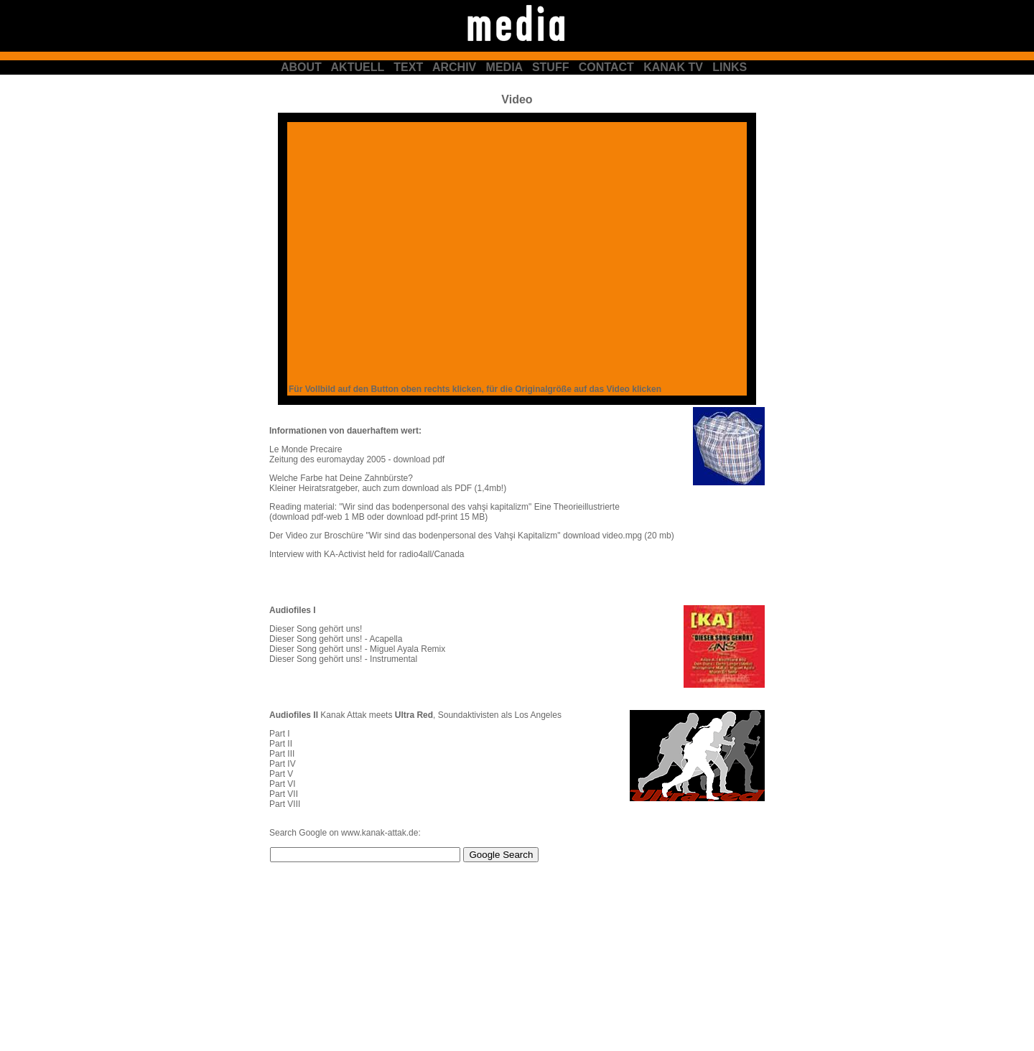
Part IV (282, 764)
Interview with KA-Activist (317, 554)
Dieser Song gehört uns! (315, 629)
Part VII (283, 794)
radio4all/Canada (432, 554)
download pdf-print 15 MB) (437, 517)
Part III (281, 754)
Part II (280, 744)
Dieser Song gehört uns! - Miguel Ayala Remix (357, 649)
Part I (279, 734)
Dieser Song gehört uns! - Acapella (335, 639)
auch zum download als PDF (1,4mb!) (433, 488)
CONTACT (606, 67)
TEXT (408, 67)
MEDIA (504, 67)
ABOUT (301, 67)
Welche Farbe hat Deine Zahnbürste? (341, 478)
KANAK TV (673, 67)
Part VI (282, 784)
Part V (281, 774)
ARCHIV (454, 67)
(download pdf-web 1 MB (317, 517)
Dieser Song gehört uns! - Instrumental (343, 659)
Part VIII (284, 804)
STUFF (550, 67)
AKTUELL (357, 67)
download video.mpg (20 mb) (618, 536)
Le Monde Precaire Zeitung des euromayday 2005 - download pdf (356, 454)
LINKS (729, 67)
